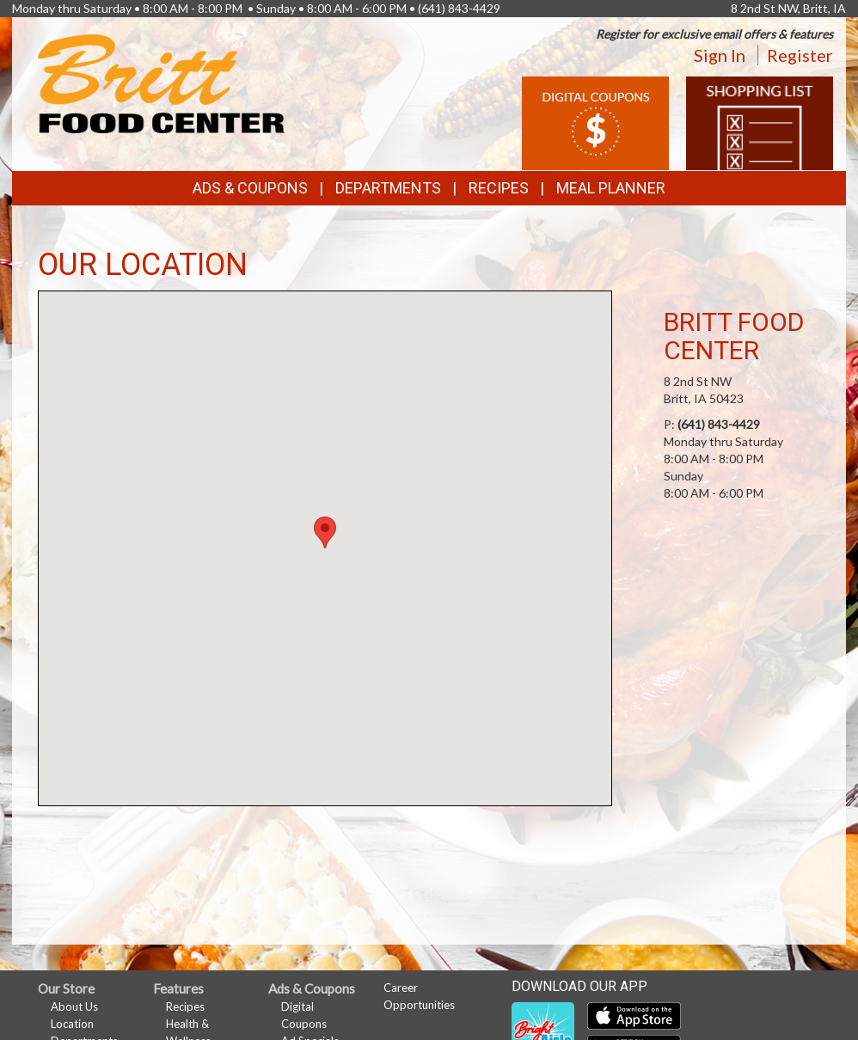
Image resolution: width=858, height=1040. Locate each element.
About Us (74, 1006)
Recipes (499, 188)
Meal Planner (610, 188)
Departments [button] (388, 188)
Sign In (719, 55)
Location (72, 1024)
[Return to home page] (161, 82)
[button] (325, 532)
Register (800, 55)
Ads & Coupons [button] (250, 188)
